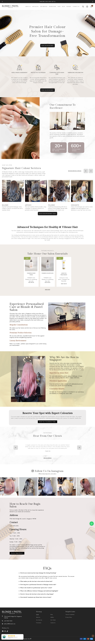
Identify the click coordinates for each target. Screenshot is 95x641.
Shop (59, 6)
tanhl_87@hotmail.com (9, 624)
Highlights (75, 205)
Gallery (52, 617)
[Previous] (2, 1)
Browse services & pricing (74, 171)
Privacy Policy (68, 617)
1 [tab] (46, 51)
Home (37, 614)
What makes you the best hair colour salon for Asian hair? (36, 581)
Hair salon (35, 6)
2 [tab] (48, 51)
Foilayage (51, 205)
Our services (43, 6)
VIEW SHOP (47, 289)
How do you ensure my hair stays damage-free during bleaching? (38, 573)
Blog (63, 6)
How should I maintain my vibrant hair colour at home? (35, 597)
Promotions (52, 6)
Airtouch (28, 205)
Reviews (69, 6)
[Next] (92, 1)
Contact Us (76, 6)
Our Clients (53, 620)
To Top (93, 636)
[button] (47, 573)
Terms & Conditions (69, 614)
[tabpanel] (47, 33)
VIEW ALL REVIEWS (47, 458)
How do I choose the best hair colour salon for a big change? (37, 594)
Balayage (5, 205)
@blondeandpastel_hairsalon (47, 474)
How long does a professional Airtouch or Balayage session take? (38, 584)
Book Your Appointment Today (47, 213)
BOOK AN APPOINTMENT (47, 45)
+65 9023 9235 (8, 621)
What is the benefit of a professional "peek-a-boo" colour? (36, 587)
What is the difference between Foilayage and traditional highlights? (39, 591)
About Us (28, 6)
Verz (29, 639)
